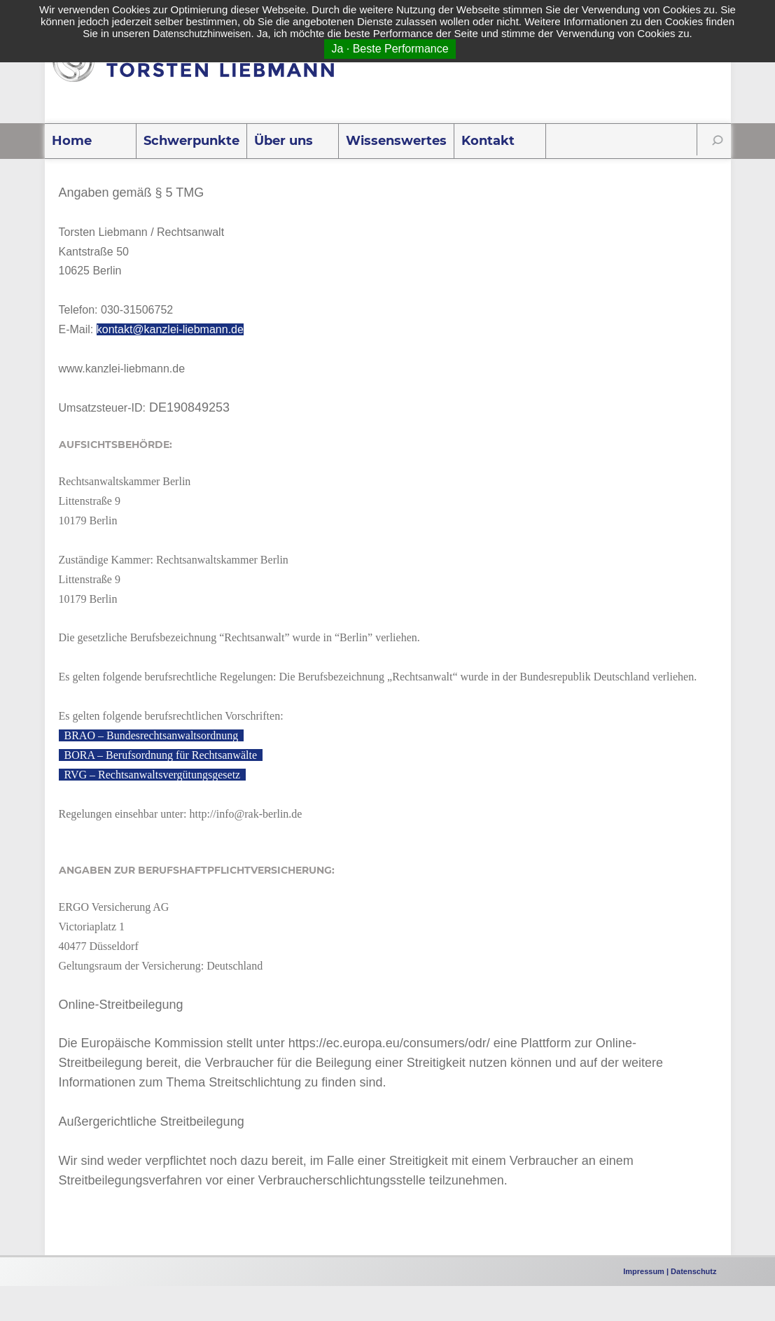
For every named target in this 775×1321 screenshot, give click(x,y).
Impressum (643, 1271)
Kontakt (488, 140)
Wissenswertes (396, 140)
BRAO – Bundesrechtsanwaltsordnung (151, 735)
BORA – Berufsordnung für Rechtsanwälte (161, 755)
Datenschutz (693, 1271)
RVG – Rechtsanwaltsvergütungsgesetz (152, 775)
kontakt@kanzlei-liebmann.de (170, 329)
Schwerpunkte (191, 140)
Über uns (283, 140)
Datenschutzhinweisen (202, 33)
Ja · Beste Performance (389, 49)
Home (72, 140)
